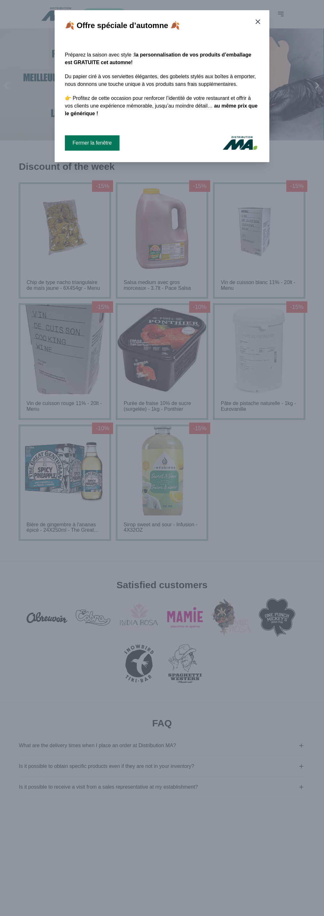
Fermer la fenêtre (92, 143)
